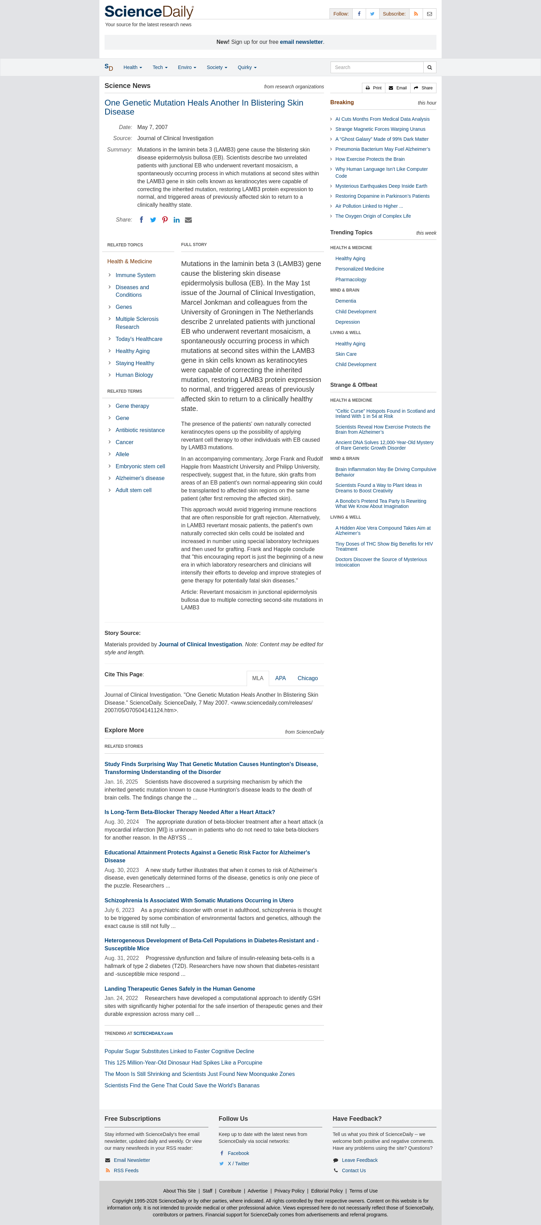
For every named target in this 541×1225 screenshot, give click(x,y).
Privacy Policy (289, 1191)
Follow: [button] (340, 14)
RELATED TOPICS (125, 245)
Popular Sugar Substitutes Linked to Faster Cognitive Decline (179, 1051)
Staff (208, 1191)
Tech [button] (160, 67)
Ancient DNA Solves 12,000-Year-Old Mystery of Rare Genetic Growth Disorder (384, 445)
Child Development (355, 311)
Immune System (136, 275)
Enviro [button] (187, 67)
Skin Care (345, 354)
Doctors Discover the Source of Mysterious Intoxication (381, 562)
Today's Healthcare (139, 339)
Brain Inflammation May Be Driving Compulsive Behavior (385, 472)
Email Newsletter (132, 1160)
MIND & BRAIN (344, 290)
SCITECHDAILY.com (153, 1033)
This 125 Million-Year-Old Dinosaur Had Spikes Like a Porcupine (183, 1063)
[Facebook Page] (359, 13)
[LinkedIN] (177, 220)
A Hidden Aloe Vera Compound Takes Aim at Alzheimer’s (383, 530)
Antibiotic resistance (140, 430)
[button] (373, 88)
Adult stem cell (133, 490)
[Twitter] (153, 220)
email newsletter (301, 42)
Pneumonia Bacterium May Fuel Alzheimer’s (382, 149)
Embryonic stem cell (140, 466)
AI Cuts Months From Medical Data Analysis (382, 119)
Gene (122, 418)
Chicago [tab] (308, 678)
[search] (429, 67)
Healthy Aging (133, 351)
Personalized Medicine (359, 269)
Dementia (345, 301)
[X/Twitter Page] (373, 13)
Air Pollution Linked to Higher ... (369, 206)
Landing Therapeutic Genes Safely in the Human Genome (180, 989)
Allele (122, 454)
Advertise (258, 1191)
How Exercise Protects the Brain (370, 159)
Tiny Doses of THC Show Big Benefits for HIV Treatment (384, 546)
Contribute (230, 1191)
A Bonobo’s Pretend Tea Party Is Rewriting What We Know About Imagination (380, 503)
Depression (347, 322)
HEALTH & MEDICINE (351, 247)
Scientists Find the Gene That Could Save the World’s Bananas (182, 1085)
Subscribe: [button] (394, 14)
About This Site (179, 1191)
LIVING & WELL (345, 332)
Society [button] (217, 67)
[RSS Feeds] (416, 13)
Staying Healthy (135, 363)
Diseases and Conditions (132, 291)
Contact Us (354, 1170)
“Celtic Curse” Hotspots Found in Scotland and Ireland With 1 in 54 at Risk (385, 413)
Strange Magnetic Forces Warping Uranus (380, 129)
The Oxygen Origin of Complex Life (373, 216)
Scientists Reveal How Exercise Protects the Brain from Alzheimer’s (382, 429)
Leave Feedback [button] (360, 1160)
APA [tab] (280, 678)
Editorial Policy (327, 1191)
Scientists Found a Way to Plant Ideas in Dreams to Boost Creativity (378, 487)
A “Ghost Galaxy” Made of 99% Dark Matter (382, 139)
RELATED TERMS (124, 391)
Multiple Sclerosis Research (137, 323)
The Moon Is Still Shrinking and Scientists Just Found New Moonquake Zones (200, 1074)
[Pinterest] (165, 220)
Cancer (125, 442)
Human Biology (134, 375)
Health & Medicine (129, 261)
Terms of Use (363, 1191)
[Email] (188, 220)
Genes (124, 307)
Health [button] (133, 67)
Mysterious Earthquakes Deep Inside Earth (381, 186)
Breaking (342, 102)
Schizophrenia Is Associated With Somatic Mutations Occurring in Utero (199, 900)
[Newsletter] (429, 13)
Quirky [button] (247, 67)
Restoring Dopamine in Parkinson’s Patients (382, 196)
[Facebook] (141, 220)
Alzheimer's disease (140, 478)
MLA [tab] (258, 678)
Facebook (238, 1153)
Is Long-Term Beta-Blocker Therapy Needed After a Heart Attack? (190, 812)
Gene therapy (132, 406)
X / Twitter (238, 1163)
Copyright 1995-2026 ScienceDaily (149, 1201)
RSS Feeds (126, 1170)
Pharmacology (350, 279)
